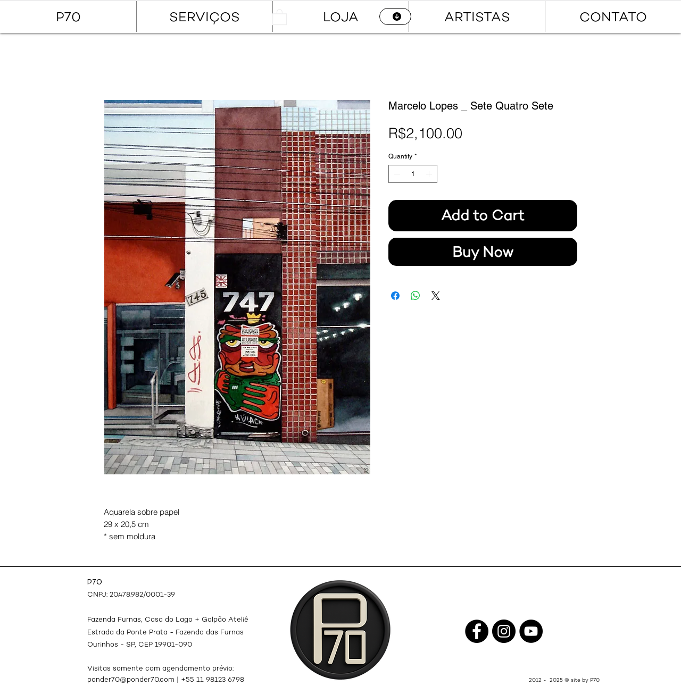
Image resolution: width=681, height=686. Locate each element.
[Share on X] (435, 295)
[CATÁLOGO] (395, 16)
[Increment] (430, 173)
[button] (279, 16)
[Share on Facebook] (395, 295)
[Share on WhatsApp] (415, 295)
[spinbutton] (413, 173)
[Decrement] (396, 173)
